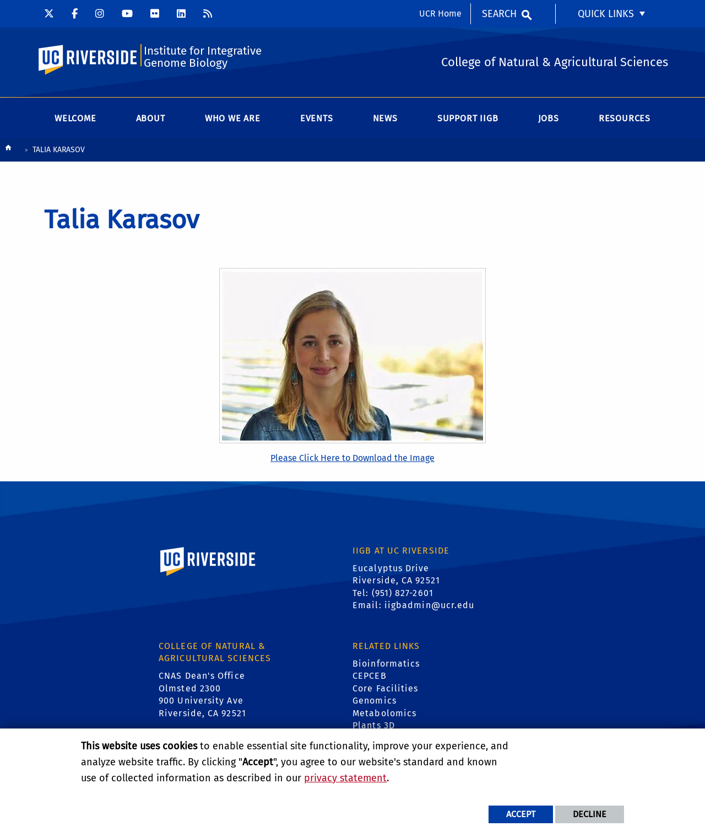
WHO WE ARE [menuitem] (233, 121)
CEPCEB (369, 678)
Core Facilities (385, 690)
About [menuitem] (150, 121)
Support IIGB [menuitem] (467, 121)
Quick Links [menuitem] (606, 14)
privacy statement (345, 778)
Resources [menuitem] (624, 121)
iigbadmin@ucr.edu (429, 608)
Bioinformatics (386, 666)
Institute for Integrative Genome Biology (204, 59)
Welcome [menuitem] (75, 121)
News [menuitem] (385, 121)
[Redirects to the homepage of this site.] (8, 153)
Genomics (374, 703)
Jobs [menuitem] (548, 121)
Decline (589, 814)
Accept (520, 814)
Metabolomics (384, 715)
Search (499, 14)
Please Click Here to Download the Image (352, 460)
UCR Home (440, 13)
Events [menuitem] (316, 121)
